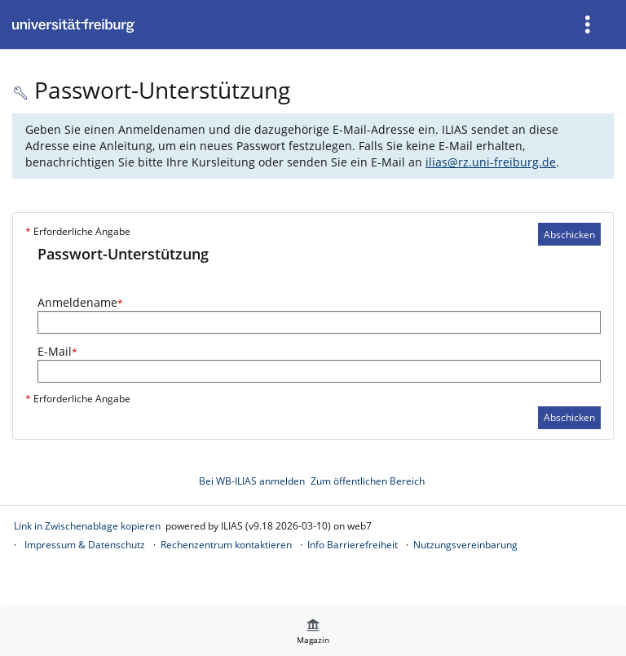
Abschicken (569, 235)
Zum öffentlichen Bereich (368, 481)
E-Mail (57, 351)
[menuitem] (589, 24)
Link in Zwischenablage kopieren (87, 526)
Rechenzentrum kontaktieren (226, 545)
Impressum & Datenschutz (84, 545)
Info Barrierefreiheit (352, 545)
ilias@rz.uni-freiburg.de (490, 162)
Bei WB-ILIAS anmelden (252, 481)
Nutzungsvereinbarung (465, 545)
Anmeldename (80, 302)
